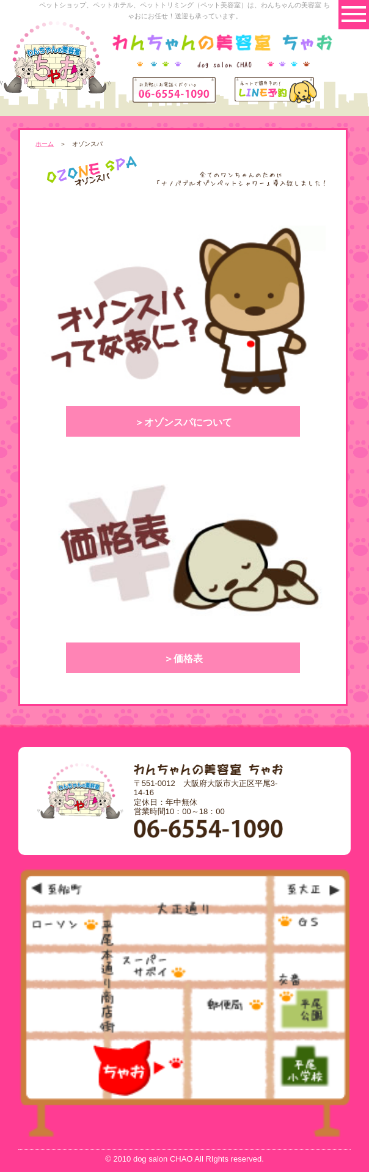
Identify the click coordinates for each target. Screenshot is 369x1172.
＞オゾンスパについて (183, 422)
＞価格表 (183, 658)
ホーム (44, 143)
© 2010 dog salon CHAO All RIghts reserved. (184, 1158)
